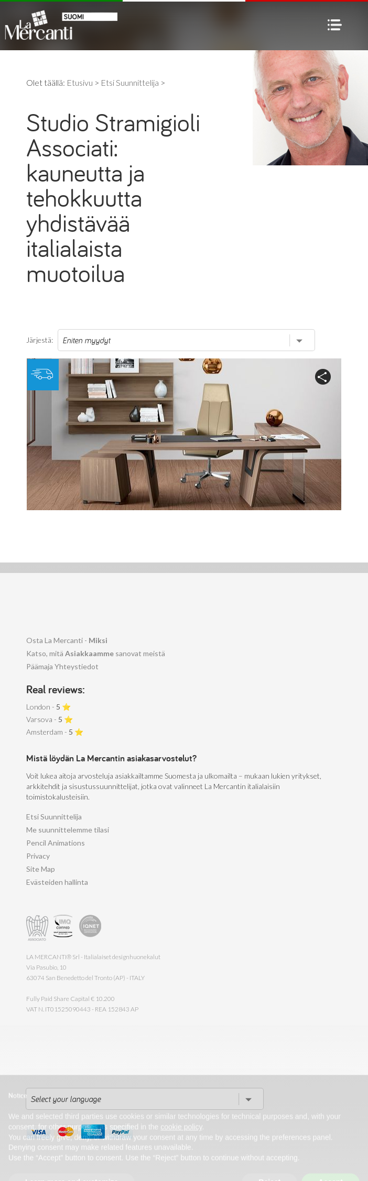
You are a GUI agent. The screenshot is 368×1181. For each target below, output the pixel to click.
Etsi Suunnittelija (54, 816)
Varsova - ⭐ (49, 719)
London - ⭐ (48, 706)
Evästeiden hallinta (57, 882)
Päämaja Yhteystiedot (62, 666)
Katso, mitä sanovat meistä (95, 653)
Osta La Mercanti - (66, 640)
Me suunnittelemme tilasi (67, 829)
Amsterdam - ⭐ (54, 731)
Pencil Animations (55, 842)
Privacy (38, 855)
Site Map (40, 868)
